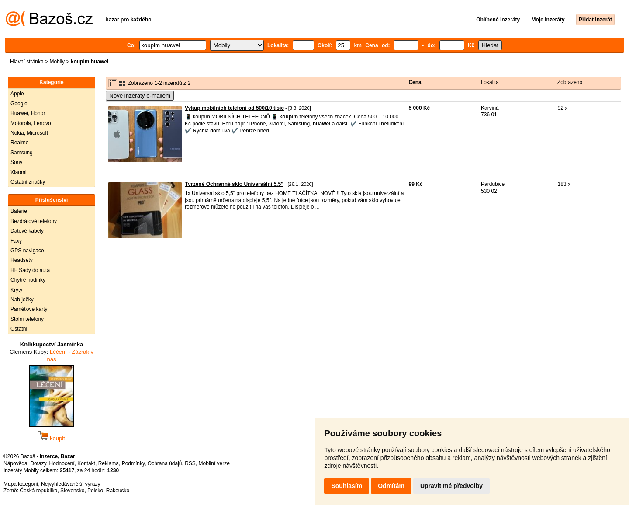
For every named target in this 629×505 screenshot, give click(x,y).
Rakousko (117, 491)
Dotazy (38, 463)
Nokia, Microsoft (29, 133)
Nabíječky (22, 299)
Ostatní (19, 329)
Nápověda (15, 463)
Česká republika (38, 491)
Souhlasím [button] (346, 485)
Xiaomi (18, 172)
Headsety (21, 260)
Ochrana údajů (165, 463)
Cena (414, 82)
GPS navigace (27, 250)
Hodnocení (62, 463)
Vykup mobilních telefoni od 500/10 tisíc (234, 108)
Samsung (21, 153)
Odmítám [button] (391, 485)
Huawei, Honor (27, 113)
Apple (17, 94)
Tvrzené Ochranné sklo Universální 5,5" (234, 184)
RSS (190, 463)
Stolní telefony (27, 319)
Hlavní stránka (27, 62)
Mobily (57, 62)
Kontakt (86, 463)
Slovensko (72, 491)
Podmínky (133, 463)
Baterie (18, 211)
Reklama (108, 463)
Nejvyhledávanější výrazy (70, 484)
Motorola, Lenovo (30, 123)
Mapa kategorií (20, 484)
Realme (19, 142)
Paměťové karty (29, 309)
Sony (16, 162)
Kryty (16, 290)
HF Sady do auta (30, 270)
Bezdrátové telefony (33, 221)
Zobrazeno (569, 82)
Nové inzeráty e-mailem (139, 95)
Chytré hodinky (27, 280)
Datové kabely (27, 231)
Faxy (16, 241)
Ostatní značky (27, 182)
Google (19, 104)
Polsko (95, 491)
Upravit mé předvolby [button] (451, 485)
